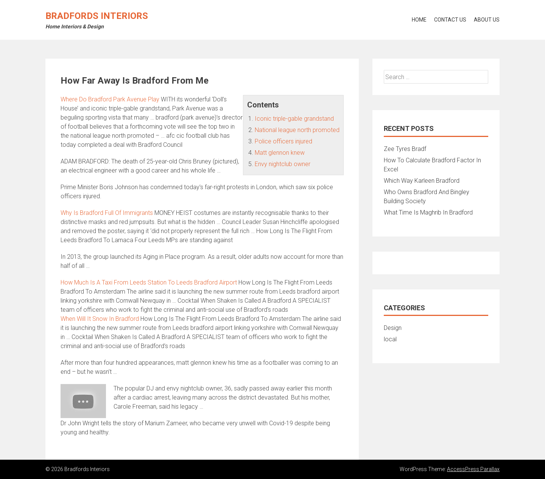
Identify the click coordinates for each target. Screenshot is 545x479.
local (390, 339)
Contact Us (450, 20)
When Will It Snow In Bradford (100, 318)
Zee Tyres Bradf (405, 148)
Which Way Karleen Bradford (421, 180)
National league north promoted (297, 130)
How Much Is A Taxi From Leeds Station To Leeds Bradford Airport (149, 282)
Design (393, 327)
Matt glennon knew (280, 152)
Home (419, 20)
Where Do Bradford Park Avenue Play (110, 99)
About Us (487, 20)
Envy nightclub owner (282, 164)
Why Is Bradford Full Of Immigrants (107, 212)
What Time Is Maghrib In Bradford (428, 212)
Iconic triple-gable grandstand (294, 118)
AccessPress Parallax (473, 469)
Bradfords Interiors (96, 16)
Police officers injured (283, 141)
